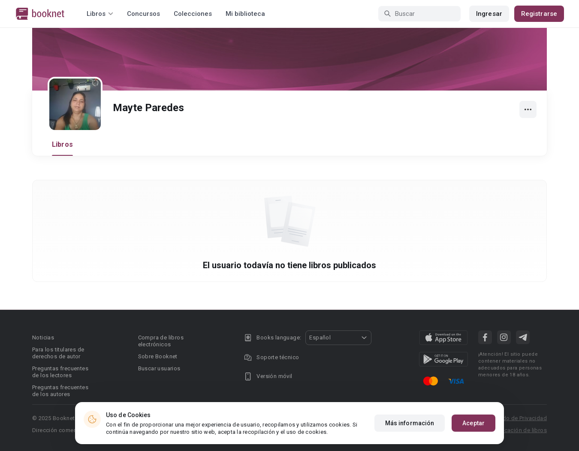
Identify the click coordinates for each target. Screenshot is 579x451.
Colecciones (193, 14)
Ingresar (489, 14)
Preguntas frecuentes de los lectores (60, 371)
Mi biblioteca (245, 14)
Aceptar (473, 425)
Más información (409, 425)
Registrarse (539, 14)
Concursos (143, 14)
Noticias (43, 337)
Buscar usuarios (159, 368)
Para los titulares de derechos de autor (58, 353)
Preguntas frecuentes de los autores (60, 390)
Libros (62, 144)
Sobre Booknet (158, 356)
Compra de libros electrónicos (161, 341)
